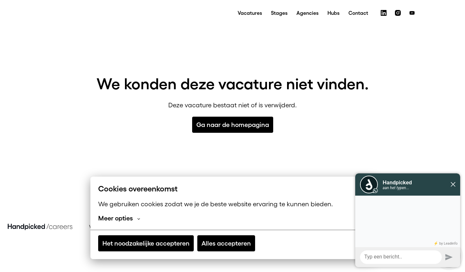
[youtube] (412, 12)
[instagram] (397, 12)
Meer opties (119, 218)
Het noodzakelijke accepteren (146, 243)
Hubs (333, 13)
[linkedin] (383, 12)
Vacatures (250, 13)
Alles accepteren (226, 243)
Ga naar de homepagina (232, 124)
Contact (358, 13)
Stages (279, 13)
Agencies (307, 13)
